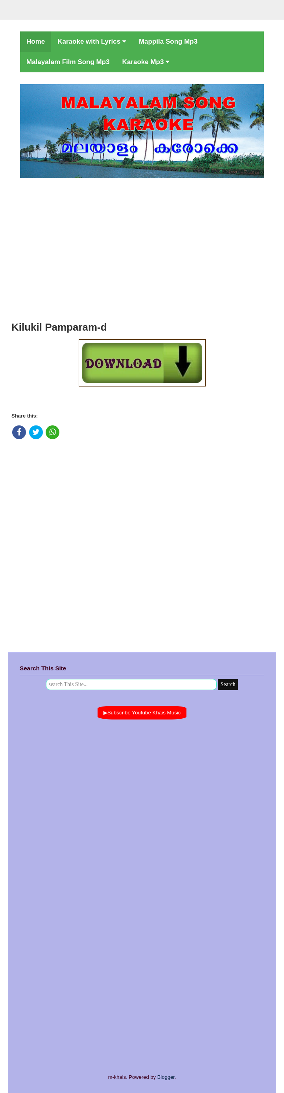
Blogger (166, 1077)
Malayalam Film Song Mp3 (68, 62)
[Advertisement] (142, 247)
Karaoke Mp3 (146, 62)
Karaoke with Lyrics (91, 41)
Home (35, 41)
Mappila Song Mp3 (168, 41)
